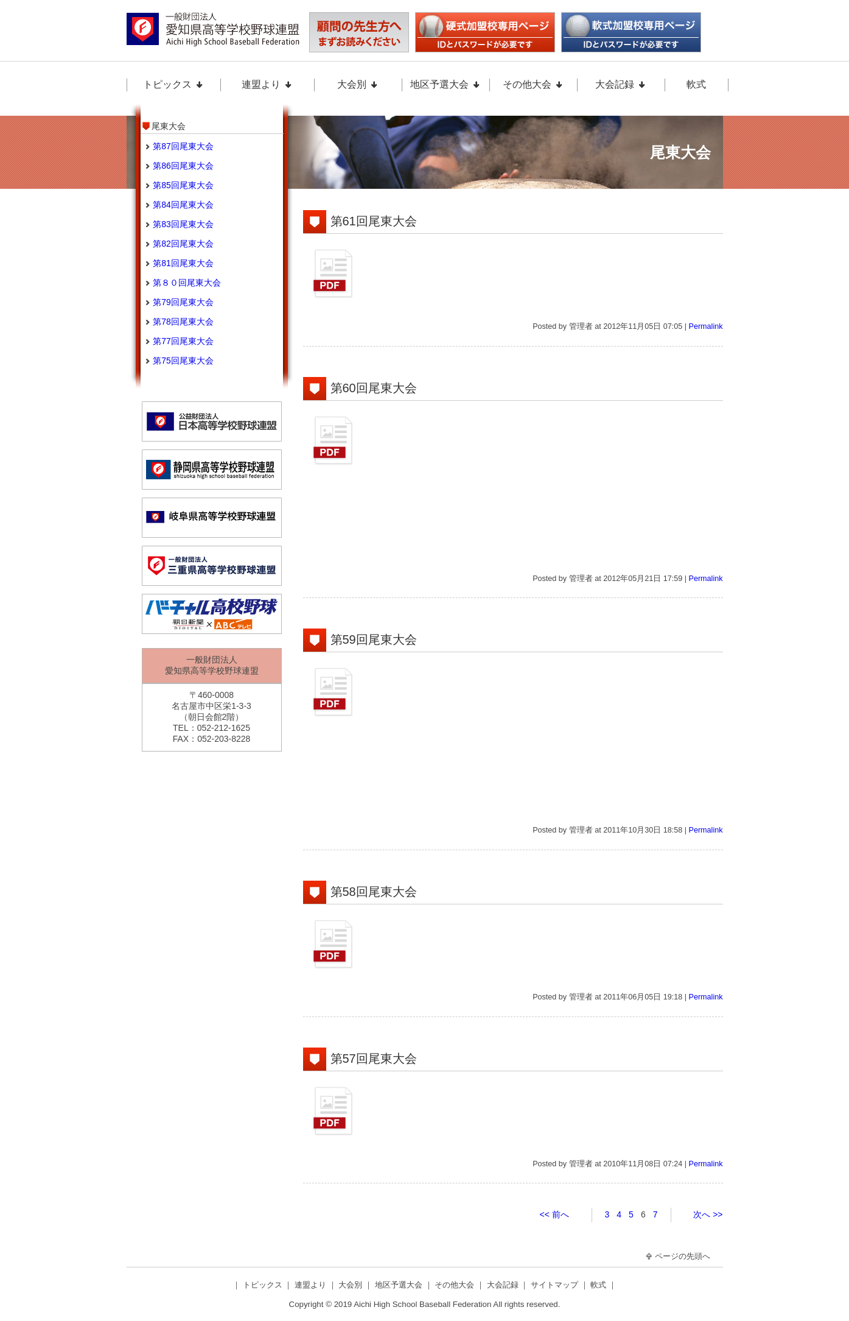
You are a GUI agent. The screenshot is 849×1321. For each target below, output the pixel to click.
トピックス (173, 84)
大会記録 (620, 84)
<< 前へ (554, 1214)
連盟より (267, 84)
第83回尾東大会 (183, 224)
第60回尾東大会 (373, 388)
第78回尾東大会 (183, 321)
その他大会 (533, 84)
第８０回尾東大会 (187, 282)
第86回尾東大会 (183, 166)
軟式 (696, 84)
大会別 (358, 84)
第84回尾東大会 (183, 205)
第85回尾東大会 (183, 185)
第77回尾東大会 (183, 341)
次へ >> (707, 1214)
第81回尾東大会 (183, 263)
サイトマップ (556, 1284)
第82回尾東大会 (183, 243)
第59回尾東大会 (373, 639)
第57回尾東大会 (373, 1058)
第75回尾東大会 (183, 360)
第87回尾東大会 (183, 146)
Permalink (706, 326)
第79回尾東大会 (183, 302)
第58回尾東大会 (373, 891)
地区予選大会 (445, 84)
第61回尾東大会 (373, 221)
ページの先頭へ (678, 1256)
